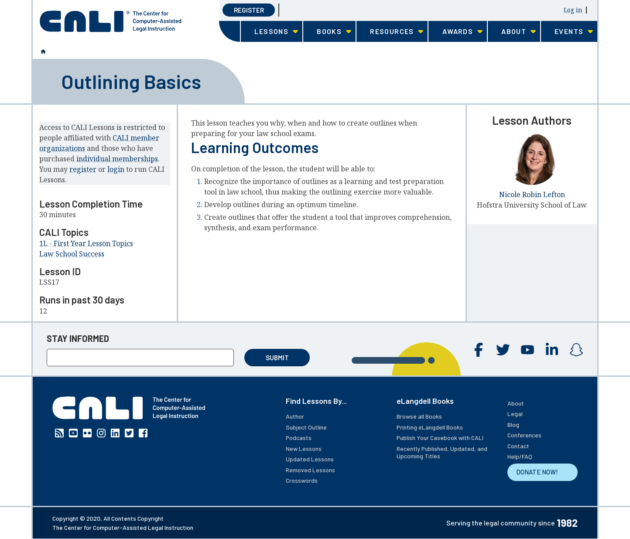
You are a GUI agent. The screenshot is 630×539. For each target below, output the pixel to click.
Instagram (576, 350)
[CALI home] (110, 21)
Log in (573, 10)
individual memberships (117, 159)
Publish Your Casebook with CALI (440, 437)
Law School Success (71, 254)
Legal (515, 413)
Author (295, 416)
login (115, 169)
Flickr (87, 433)
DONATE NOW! (537, 472)
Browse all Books (419, 416)
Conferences (524, 435)
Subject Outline (306, 427)
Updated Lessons (310, 459)
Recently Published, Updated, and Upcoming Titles (442, 452)
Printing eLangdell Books (430, 427)
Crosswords (302, 480)
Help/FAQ (519, 456)
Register (249, 10)
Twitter (503, 350)
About (515, 403)
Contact (518, 446)
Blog (513, 424)
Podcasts (299, 437)
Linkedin (552, 350)
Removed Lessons (310, 470)
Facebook (479, 350)
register (82, 169)
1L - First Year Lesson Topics (86, 243)
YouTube (527, 350)
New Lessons (304, 448)
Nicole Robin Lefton (532, 194)
